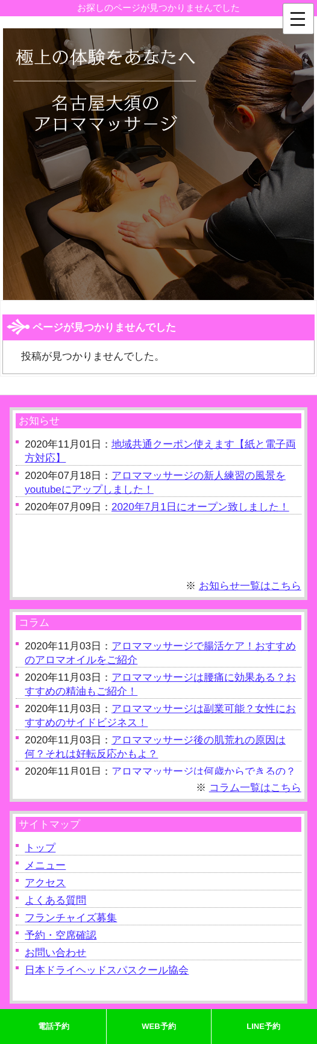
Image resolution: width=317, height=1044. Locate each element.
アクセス (45, 883)
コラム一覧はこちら (255, 787)
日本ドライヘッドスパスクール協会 (107, 970)
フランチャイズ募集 (71, 918)
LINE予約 (263, 1026)
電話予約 (53, 1026)
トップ (40, 848)
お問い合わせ (55, 952)
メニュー (45, 865)
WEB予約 (158, 1026)
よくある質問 (55, 900)
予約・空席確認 (60, 935)
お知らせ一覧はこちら (250, 586)
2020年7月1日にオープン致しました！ (200, 507)
